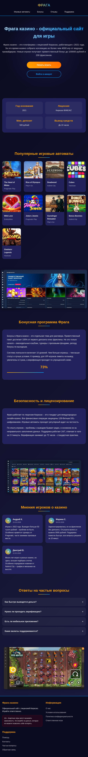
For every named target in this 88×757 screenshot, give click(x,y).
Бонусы (40, 12)
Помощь (5, 738)
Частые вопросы (9, 746)
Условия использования (56, 712)
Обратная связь (9, 750)
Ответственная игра (54, 720)
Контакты (6, 742)
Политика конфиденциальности (59, 716)
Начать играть (44, 65)
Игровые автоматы (22, 12)
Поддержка (69, 12)
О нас (48, 708)
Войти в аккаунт (44, 74)
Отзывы (54, 12)
